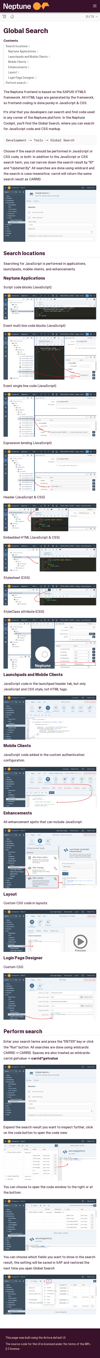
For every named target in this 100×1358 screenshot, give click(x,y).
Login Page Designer (21, 77)
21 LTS (90, 16)
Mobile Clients (17, 62)
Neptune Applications (22, 51)
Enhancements (17, 67)
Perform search (16, 83)
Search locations (17, 46)
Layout (12, 72)
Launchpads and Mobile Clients (28, 57)
